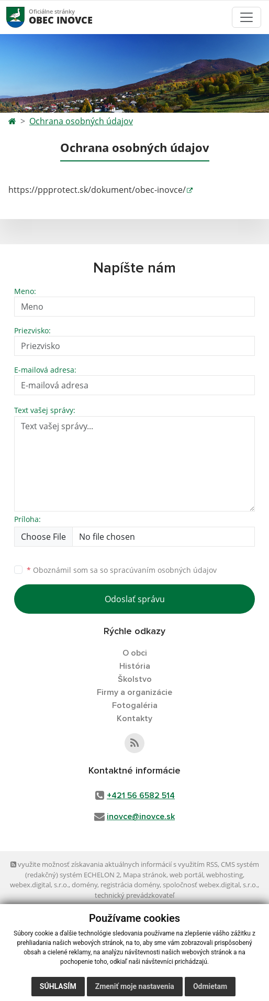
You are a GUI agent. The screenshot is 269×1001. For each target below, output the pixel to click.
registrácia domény (130, 884)
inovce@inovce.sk (141, 816)
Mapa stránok (144, 874)
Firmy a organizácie (134, 692)
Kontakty (134, 718)
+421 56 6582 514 (141, 795)
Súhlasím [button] (58, 986)
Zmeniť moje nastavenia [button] (134, 986)
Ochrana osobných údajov (81, 121)
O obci (134, 653)
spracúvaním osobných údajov (163, 570)
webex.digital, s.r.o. (39, 884)
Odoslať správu (135, 599)
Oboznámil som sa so (122, 570)
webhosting (224, 874)
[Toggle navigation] (246, 17)
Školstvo (135, 679)
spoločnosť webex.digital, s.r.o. (210, 884)
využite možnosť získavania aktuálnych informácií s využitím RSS (114, 864)
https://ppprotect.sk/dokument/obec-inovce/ (97, 189)
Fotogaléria (135, 705)
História (134, 666)
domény (84, 884)
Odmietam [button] (210, 986)
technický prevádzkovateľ (134, 895)
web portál (186, 874)
